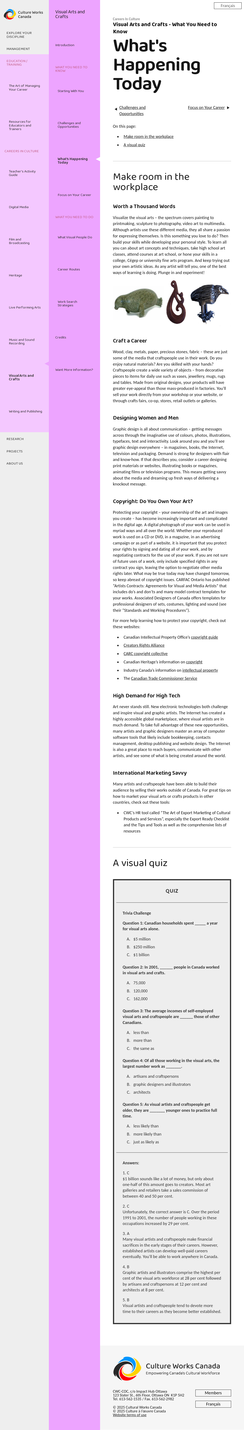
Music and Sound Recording (22, 341)
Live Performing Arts (25, 307)
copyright (194, 662)
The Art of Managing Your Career (24, 87)
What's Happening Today (73, 161)
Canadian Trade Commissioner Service (164, 678)
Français (228, 5)
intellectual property (200, 670)
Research (15, 439)
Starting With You (71, 91)
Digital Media (19, 207)
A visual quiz (134, 144)
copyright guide (204, 637)
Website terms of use (130, 1415)
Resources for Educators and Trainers (20, 125)
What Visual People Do (75, 237)
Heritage (15, 275)
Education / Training (16, 63)
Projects (14, 451)
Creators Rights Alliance (144, 645)
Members (213, 1393)
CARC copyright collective (146, 653)
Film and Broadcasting (19, 241)
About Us (14, 463)
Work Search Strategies (67, 303)
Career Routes (69, 269)
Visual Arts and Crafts (21, 377)
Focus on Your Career (74, 195)
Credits (60, 337)
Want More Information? (74, 370)
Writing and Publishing (25, 411)
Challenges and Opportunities (69, 125)
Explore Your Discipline (19, 34)
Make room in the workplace (149, 136)
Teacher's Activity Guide (22, 173)
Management (18, 49)
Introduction (64, 45)
